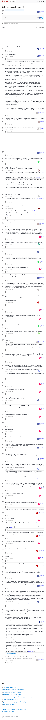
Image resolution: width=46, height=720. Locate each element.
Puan (43, 27)
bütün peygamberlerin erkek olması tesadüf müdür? (14, 10)
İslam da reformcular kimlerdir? (9, 704)
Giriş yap (42, 1)
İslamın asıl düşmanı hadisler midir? (9, 687)
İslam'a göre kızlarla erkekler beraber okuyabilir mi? (12, 708)
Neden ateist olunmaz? (7, 706)
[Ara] (13, 1)
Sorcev (8, 2)
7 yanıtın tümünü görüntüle (11, 653)
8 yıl (40, 12)
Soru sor (38, 1)
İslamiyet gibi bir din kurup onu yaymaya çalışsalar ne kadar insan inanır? (16, 691)
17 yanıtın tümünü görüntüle (11, 191)
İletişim (17, 716)
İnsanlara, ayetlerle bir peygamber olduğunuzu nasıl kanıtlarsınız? (15, 709)
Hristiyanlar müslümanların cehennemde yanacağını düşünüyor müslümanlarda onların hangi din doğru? (22, 701)
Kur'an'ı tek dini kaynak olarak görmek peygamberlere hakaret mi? (15, 696)
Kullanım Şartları (13, 716)
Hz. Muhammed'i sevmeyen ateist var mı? (10, 699)
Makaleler (3, 716)
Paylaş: (6, 48)
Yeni (40, 27)
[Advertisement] (23, 38)
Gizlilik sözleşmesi (7, 716)
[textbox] (24, 23)
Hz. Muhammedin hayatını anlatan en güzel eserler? (12, 692)
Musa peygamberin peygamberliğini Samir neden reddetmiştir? (14, 703)
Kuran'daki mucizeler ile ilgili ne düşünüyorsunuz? (12, 694)
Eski (36, 27)
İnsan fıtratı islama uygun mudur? (8, 711)
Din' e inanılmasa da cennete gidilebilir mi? (9, 713)
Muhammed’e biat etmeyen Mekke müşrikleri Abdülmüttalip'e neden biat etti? (17, 698)
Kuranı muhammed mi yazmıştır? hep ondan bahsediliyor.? (13, 689)
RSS (2, 717)
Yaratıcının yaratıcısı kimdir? (8, 686)
